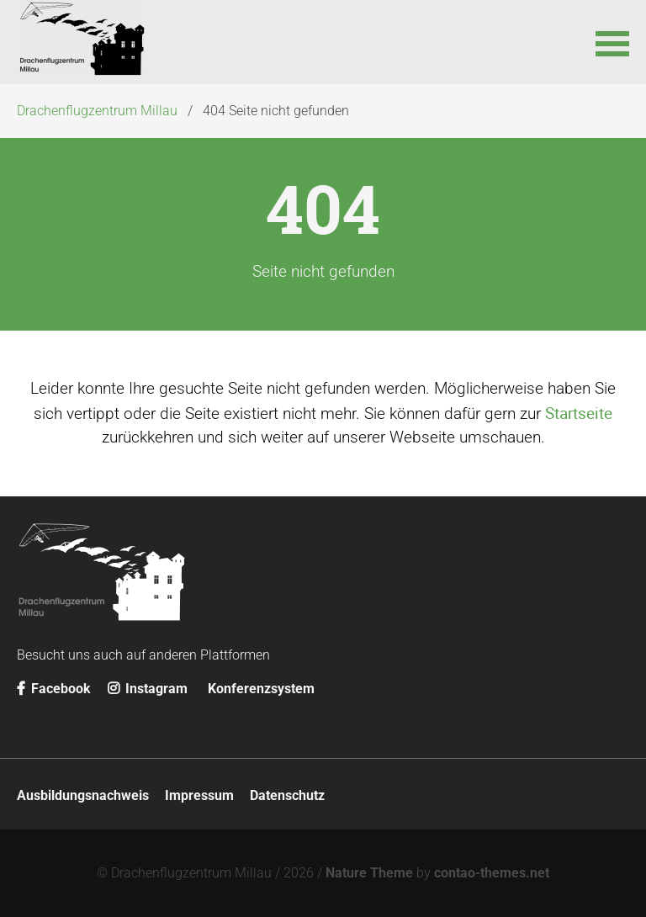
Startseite (578, 413)
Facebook (54, 689)
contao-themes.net (491, 873)
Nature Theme (369, 873)
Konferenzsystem (261, 689)
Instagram (148, 689)
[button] (612, 42)
